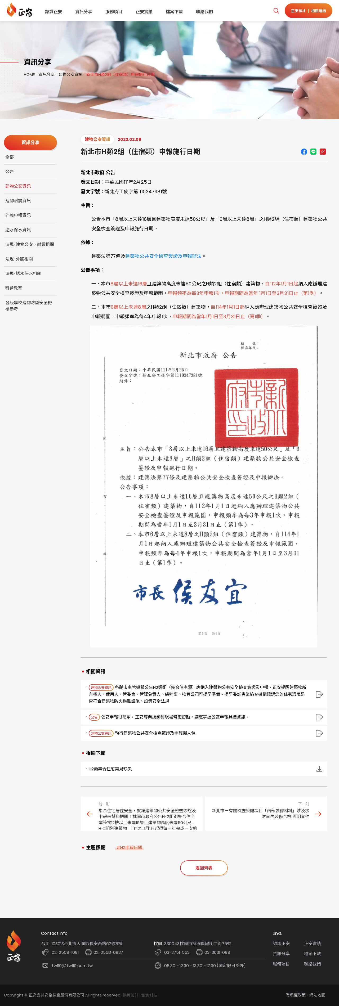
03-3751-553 (177, 952)
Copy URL (322, 151)
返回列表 (203, 868)
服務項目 (113, 12)
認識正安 (53, 12)
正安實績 (144, 12)
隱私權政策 (296, 995)
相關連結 (318, 10)
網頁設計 (131, 995)
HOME (29, 74)
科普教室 (13, 288)
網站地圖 (317, 995)
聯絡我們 (204, 12)
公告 (9, 172)
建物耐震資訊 (18, 201)
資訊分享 (83, 12)
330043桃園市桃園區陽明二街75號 (197, 944)
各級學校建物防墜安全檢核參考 (28, 306)
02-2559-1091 (65, 952)
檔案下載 (174, 12)
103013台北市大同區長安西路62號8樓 (87, 944)
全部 (9, 157)
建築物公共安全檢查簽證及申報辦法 (163, 256)
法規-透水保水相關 (23, 274)
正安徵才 (298, 10)
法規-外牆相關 (19, 259)
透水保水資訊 (18, 230)
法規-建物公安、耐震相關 (29, 244)
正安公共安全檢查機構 (20, 10)
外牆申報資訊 (18, 215)
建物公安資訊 (70, 74)
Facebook (304, 151)
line (313, 151)
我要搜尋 (276, 10)
